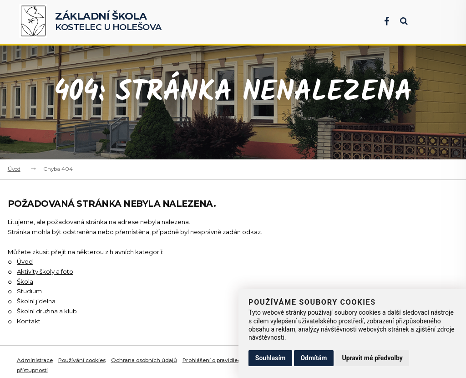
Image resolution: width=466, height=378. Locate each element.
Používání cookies (82, 360)
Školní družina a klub (47, 311)
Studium (29, 291)
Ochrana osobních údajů (145, 360)
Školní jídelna (36, 301)
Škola (25, 281)
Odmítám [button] (313, 358)
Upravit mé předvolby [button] (372, 358)
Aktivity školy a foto (45, 271)
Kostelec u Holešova (108, 21)
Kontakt (29, 321)
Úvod (14, 169)
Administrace (35, 360)
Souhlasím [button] (270, 358)
